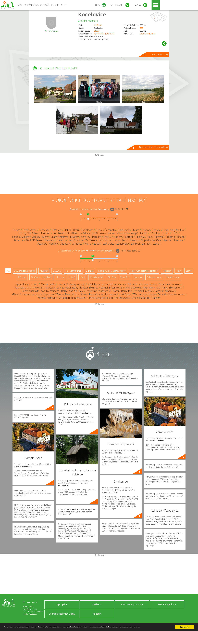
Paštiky (107, 236)
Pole (149, 236)
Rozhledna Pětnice (146, 284)
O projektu (62, 604)
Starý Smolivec (76, 240)
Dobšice (156, 230)
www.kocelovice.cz (147, 34)
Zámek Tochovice (47, 297)
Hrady (178, 270)
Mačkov (36, 236)
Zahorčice (108, 243)
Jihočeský (98, 25)
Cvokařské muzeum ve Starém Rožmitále (109, 291)
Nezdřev (85, 236)
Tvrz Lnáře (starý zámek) (71, 284)
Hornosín (45, 233)
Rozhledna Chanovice (27, 287)
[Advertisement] (99, 175)
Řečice (180, 236)
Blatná (96, 31)
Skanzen (90, 270)
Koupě (134, 233)
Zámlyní (146, 243)
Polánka (140, 236)
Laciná (143, 233)
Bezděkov (44, 230)
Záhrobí (135, 243)
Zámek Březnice (110, 287)
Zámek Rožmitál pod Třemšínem (40, 291)
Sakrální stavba (173, 277)
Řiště (28, 240)
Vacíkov (53, 243)
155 (141, 28)
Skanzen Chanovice (170, 284)
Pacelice (96, 236)
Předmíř (170, 236)
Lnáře (174, 233)
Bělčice (16, 230)
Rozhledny (166, 270)
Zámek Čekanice (50, 287)
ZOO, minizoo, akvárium (24, 270)
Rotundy (60, 277)
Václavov (65, 243)
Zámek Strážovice (131, 287)
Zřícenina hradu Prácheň (146, 297)
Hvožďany (84, 233)
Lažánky (154, 233)
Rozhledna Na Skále (72, 291)
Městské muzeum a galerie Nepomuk (33, 294)
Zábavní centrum (154, 277)
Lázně (82, 277)
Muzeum (138, 277)
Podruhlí (128, 236)
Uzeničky (42, 243)
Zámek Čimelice (144, 291)
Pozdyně (159, 236)
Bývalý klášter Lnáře (27, 284)
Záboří (97, 243)
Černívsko (110, 230)
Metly (45, 236)
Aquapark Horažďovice (72, 297)
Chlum (135, 230)
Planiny (117, 236)
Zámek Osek (123, 297)
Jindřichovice (99, 233)
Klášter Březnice (89, 287)
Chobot (145, 230)
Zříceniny (22, 277)
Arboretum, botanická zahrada (143, 270)
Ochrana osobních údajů (61, 613)
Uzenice (178, 240)
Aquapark (44, 270)
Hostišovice (59, 233)
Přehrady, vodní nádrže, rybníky (112, 270)
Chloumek (124, 230)
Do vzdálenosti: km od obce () (86, 250)
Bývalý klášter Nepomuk (171, 294)
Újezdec (167, 240)
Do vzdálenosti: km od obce (89, 209)
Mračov (74, 236)
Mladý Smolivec (59, 236)
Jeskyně (72, 277)
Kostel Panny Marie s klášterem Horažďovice (106, 294)
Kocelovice (92, 14)
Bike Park (111, 277)
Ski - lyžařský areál (73, 270)
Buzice (99, 230)
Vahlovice (77, 243)
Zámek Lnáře (47, 284)
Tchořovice (105, 240)
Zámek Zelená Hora (67, 294)
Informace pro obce (132, 604)
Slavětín (61, 240)
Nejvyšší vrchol (96, 277)
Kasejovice (123, 233)
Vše (8, 270)
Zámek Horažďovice (144, 294)
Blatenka (56, 230)
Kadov (111, 233)
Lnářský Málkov (20, 236)
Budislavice (87, 230)
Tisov (116, 240)
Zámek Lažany (70, 287)
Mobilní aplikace (167, 604)
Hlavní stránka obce (159, 54)
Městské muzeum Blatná (102, 284)
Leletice (165, 233)
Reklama (97, 604)
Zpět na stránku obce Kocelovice (153, 147)
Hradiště (72, 233)
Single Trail (125, 277)
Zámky (189, 270)
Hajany (22, 233)
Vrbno (87, 243)
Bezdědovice (29, 230)
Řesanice (18, 240)
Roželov (37, 240)
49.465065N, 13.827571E (104, 34)
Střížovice (91, 240)
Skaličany (49, 240)
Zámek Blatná (126, 284)
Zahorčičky (122, 243)
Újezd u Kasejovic (130, 240)
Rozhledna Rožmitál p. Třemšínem (162, 287)
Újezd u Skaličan (151, 240)
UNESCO (57, 270)
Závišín (157, 243)
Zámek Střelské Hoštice (100, 297)
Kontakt (97, 613)
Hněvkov (33, 233)
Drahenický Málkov (173, 230)
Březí (76, 230)
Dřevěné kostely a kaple (41, 277)
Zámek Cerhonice (165, 291)
